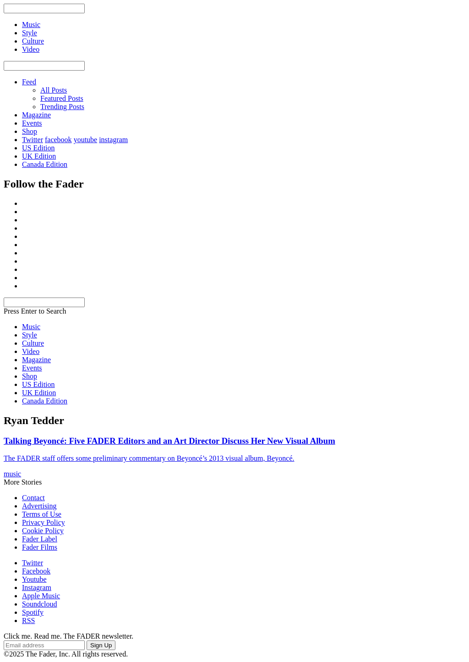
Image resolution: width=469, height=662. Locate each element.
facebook (58, 139)
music (12, 474)
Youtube (34, 579)
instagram (113, 139)
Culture (33, 343)
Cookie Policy (43, 531)
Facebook (36, 571)
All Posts (53, 90)
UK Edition (39, 156)
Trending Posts (62, 106)
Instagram (36, 587)
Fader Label (39, 539)
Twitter (32, 139)
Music (31, 327)
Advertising (39, 506)
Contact (33, 498)
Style (29, 335)
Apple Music (41, 596)
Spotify (33, 612)
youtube (86, 139)
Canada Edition (44, 164)
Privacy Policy (43, 522)
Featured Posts (61, 98)
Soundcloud (39, 604)
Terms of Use (41, 514)
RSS (28, 620)
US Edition (38, 148)
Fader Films (39, 547)
